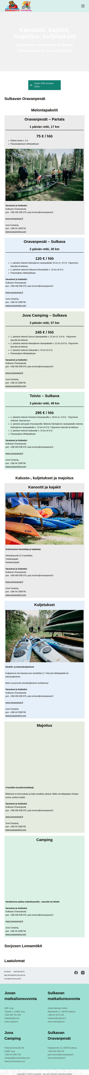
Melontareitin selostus (14, 972)
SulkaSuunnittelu (65, 1071)
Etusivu (7, 968)
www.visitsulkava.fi (56, 1018)
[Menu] (83, 6)
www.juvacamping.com (15, 228)
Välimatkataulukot (12, 975)
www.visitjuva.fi (11, 1018)
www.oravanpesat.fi (14, 215)
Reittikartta (19, 968)
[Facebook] (76, 969)
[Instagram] (83, 969)
